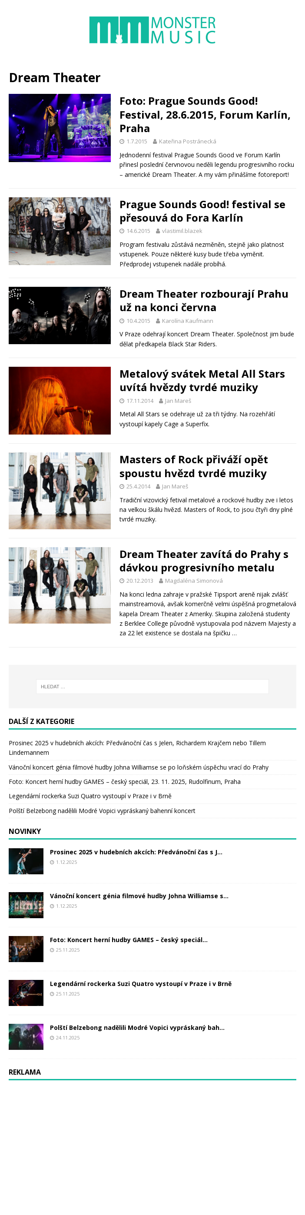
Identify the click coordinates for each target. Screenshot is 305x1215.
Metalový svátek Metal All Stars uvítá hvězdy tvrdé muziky (202, 380)
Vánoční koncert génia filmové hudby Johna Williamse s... (139, 896)
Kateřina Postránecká (187, 141)
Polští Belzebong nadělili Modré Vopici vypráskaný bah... (137, 1027)
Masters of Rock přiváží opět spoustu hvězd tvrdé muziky (193, 466)
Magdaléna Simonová (194, 580)
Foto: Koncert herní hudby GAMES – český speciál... (129, 940)
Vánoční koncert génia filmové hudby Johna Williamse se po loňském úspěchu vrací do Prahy (139, 767)
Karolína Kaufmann (187, 321)
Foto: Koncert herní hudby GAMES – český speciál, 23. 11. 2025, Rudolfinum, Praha (125, 781)
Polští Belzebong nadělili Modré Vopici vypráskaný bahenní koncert (102, 811)
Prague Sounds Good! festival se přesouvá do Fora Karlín (202, 211)
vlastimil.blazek (182, 231)
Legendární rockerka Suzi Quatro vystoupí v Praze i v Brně (90, 796)
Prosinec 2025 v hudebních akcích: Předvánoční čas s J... (136, 852)
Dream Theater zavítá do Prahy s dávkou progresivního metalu (203, 560)
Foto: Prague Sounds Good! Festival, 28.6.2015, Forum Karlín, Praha (205, 114)
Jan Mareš (178, 401)
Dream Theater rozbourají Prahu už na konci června (203, 300)
